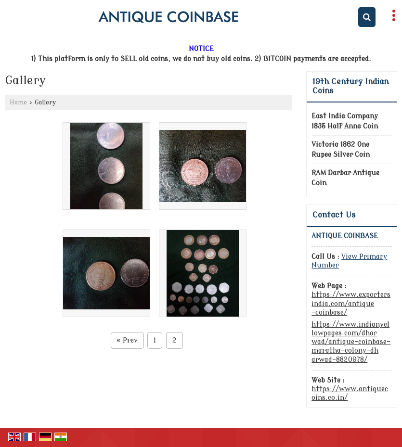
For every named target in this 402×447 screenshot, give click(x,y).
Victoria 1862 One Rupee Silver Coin (340, 149)
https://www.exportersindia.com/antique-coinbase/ (350, 303)
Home (18, 102)
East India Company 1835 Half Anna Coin (344, 121)
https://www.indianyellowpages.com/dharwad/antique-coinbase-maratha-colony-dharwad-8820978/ (350, 342)
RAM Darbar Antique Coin (345, 178)
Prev (127, 340)
